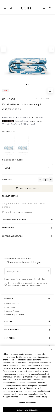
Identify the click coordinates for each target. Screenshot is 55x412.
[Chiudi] (51, 352)
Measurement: (12, 160)
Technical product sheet (14, 219)
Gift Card (8, 321)
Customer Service (12, 330)
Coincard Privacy (11, 311)
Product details (10, 196)
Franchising (10, 346)
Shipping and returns (12, 236)
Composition (8, 228)
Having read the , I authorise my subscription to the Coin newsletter (28, 284)
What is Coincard (11, 304)
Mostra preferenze (27, 405)
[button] (3, 49)
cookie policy (41, 399)
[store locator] (44, 8)
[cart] (50, 8)
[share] (50, 90)
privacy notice (29, 283)
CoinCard (8, 298)
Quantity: (7, 179)
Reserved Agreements (14, 315)
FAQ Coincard (10, 307)
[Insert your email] (27, 271)
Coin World (9, 338)
